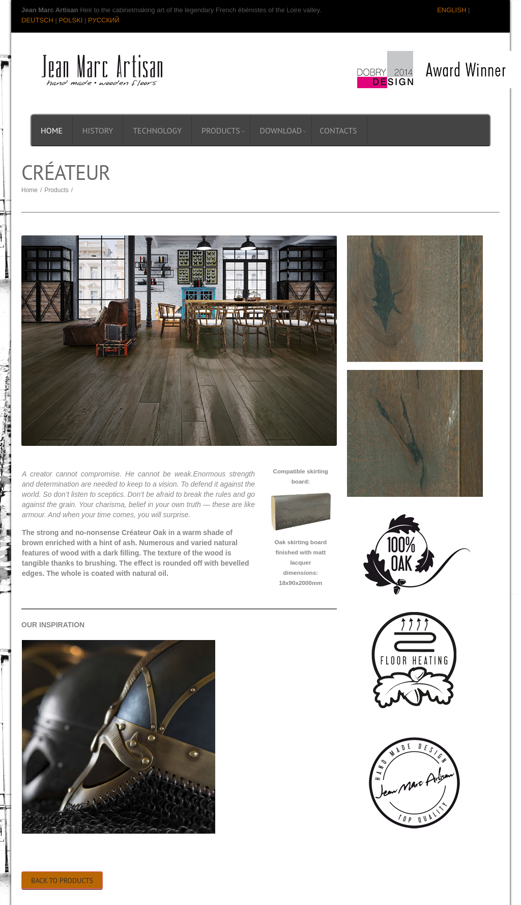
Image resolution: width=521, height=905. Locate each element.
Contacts (338, 130)
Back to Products (62, 880)
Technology (157, 130)
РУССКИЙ (104, 20)
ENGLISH (451, 10)
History (97, 130)
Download (281, 130)
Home (52, 130)
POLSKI (70, 20)
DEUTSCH (37, 20)
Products (220, 130)
